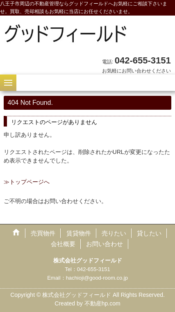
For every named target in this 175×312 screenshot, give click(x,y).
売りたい (114, 233)
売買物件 (43, 233)
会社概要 (63, 243)
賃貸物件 (78, 233)
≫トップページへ (27, 182)
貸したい (149, 233)
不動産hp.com (102, 303)
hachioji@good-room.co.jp (97, 278)
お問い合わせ (104, 243)
